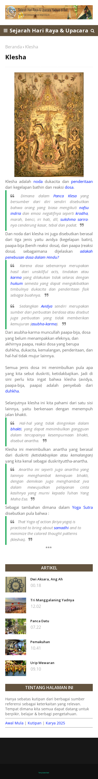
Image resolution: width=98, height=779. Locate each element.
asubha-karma (43, 323)
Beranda (13, 47)
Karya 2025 (55, 722)
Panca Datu (39, 621)
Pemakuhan (40, 641)
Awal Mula (14, 722)
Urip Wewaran (42, 662)
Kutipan (35, 722)
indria (15, 213)
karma (15, 277)
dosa (69, 187)
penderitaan (82, 181)
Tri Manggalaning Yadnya (52, 600)
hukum (16, 283)
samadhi (61, 527)
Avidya (46, 306)
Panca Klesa (64, 195)
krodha (82, 213)
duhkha (12, 391)
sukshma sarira (74, 219)
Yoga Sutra (82, 507)
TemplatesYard (43, 773)
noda (38, 181)
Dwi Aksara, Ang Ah (46, 579)
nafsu (84, 207)
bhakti (15, 428)
